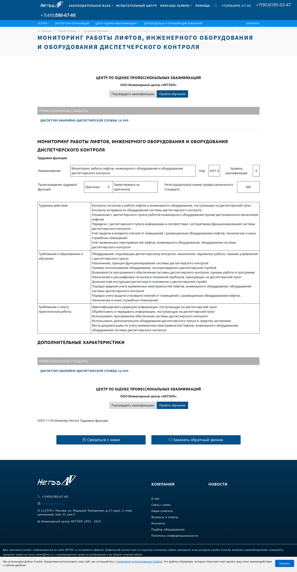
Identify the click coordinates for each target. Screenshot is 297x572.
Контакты (252, 23)
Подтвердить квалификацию (132, 94)
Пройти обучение (172, 94)
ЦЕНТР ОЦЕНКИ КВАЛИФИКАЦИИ (116, 23)
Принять (284, 563)
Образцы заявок (175, 6)
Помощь (202, 6)
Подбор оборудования (168, 529)
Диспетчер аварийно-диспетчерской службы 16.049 (84, 120)
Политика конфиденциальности (174, 535)
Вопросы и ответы (164, 517)
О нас (155, 498)
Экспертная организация (72, 23)
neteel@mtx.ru (53, 503)
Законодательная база (90, 6)
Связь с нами (161, 505)
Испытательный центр (136, 6)
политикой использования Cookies (139, 561)
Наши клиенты (162, 511)
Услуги (42, 23)
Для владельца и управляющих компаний (173, 23)
